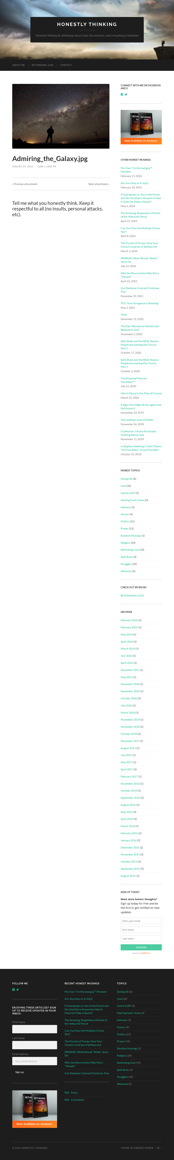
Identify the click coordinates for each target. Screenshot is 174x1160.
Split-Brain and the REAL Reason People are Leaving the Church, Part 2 (140, 344)
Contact (66, 65)
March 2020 (128, 712)
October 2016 (129, 790)
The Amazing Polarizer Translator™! (134, 380)
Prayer (124, 528)
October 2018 (129, 733)
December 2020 (130, 684)
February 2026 (129, 620)
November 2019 (130, 719)
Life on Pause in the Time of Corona (141, 393)
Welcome (126, 571)
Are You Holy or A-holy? (135, 183)
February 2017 (129, 776)
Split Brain (127, 556)
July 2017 (126, 755)
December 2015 (130, 847)
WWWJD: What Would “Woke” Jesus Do (139, 259)
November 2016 (130, 783)
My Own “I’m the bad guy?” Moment (136, 169)
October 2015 (129, 861)
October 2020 (129, 698)
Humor (125, 514)
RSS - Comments (74, 1099)
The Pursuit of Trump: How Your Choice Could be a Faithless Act (139, 244)
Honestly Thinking (87, 24)
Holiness (126, 507)
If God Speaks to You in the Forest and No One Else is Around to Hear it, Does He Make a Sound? (141, 198)
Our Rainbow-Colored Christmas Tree (140, 289)
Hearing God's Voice (132, 500)
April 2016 (127, 818)
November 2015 (130, 854)
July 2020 (126, 705)
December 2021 (130, 669)
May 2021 (127, 677)
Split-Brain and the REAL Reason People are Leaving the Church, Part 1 (140, 363)
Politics (125, 521)
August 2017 (128, 748)
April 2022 (127, 662)
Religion (125, 542)
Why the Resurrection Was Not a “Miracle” (140, 274)
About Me (18, 65)
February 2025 (129, 627)
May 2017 (127, 762)
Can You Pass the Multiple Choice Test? (140, 229)
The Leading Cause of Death (137, 419)
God (123, 485)
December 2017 (130, 740)
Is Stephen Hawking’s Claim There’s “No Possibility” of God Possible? (141, 448)
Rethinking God (130, 549)
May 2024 (127, 634)
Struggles (126, 563)
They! (124, 314)
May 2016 (127, 811)
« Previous (24, 183)
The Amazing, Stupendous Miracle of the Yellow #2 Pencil (140, 214)
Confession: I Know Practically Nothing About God (138, 433)
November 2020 (130, 691)
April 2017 (127, 769)
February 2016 (129, 833)
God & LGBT (128, 492)
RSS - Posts (71, 1092)
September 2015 (130, 868)
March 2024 (128, 648)
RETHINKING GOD (43, 65)
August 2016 (128, 804)
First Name (18, 1022)
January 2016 (129, 840)
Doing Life (127, 478)
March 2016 (128, 826)
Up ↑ (159, 1148)
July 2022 (126, 655)
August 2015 (128, 875)
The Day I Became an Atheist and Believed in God (140, 327)
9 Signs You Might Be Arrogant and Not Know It (141, 406)
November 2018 (130, 726)
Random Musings (131, 535)
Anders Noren (143, 1148)
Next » (99, 183)
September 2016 (130, 797)
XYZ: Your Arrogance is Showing (139, 303)
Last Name (18, 1038)
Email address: (20, 1054)
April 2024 (127, 641)
